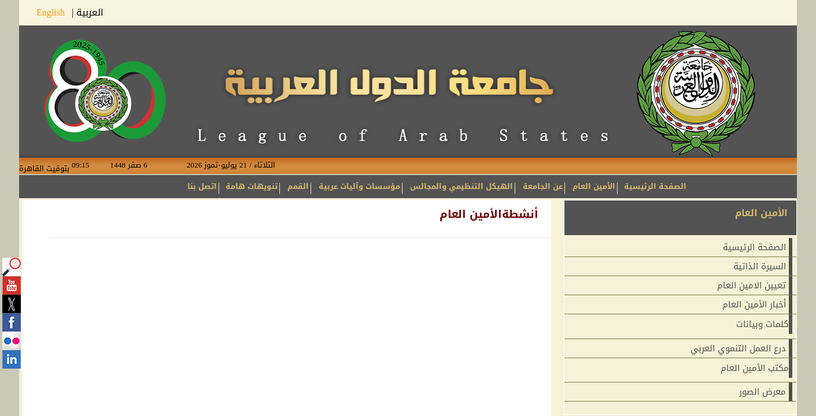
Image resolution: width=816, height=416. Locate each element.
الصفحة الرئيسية (655, 186)
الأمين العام (594, 186)
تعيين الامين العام (751, 285)
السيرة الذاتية (759, 266)
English (54, 12)
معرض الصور (762, 392)
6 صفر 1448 (137, 165)
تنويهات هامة (252, 186)
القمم (298, 186)
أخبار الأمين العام (754, 304)
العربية (90, 12)
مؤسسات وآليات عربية (359, 186)
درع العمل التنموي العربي (738, 348)
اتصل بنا (202, 186)
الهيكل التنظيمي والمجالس (461, 186)
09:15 (90, 165)
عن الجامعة (543, 186)
